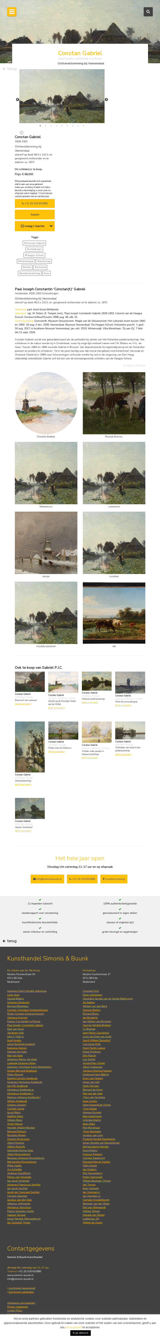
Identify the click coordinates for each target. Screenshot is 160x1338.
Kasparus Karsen (17, 1048)
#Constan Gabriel (34, 243)
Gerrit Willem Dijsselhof (96, 1040)
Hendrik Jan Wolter (94, 1215)
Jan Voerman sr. (92, 1196)
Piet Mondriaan (91, 1127)
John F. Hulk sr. (15, 1036)
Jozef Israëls (14, 1040)
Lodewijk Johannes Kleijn (21, 1063)
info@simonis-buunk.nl (20, 1279)
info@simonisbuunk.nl (47, 879)
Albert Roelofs (15, 1143)
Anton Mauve (15, 1124)
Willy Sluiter (90, 1165)
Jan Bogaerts (90, 1017)
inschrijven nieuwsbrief (21, 1288)
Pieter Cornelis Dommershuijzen (25, 1014)
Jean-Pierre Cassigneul (96, 1033)
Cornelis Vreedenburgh (96, 1200)
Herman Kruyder (92, 1112)
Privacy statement (17, 1307)
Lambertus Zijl (91, 1219)
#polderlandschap (29, 273)
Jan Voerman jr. (91, 1192)
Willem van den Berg (95, 1006)
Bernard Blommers (18, 1006)
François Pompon (92, 1154)
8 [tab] (78, 126)
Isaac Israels (90, 1101)
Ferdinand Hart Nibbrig (96, 1074)
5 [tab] (62, 126)
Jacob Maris (13, 1112)
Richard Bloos (91, 1014)
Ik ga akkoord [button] (80, 1333)
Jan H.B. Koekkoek (17, 1086)
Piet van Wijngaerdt (94, 1207)
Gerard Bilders (15, 998)
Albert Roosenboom (18, 1154)
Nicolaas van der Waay (96, 1203)
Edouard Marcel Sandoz (96, 1162)
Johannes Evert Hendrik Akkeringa (27, 991)
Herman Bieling (91, 1010)
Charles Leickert (16, 1105)
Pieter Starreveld (92, 1177)
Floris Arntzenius (92, 995)
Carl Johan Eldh (92, 1044)
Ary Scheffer (14, 1169)
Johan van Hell (91, 1082)
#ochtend (40, 267)
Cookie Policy (14, 1310)
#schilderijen (34, 249)
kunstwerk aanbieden (20, 1292)
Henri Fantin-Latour (94, 1048)
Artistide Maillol (92, 1120)
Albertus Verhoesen (18, 1203)
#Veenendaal (26, 261)
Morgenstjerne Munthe (96, 1146)
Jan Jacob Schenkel (18, 1181)
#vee (46, 273)
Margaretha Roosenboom (21, 1162)
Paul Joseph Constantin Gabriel (25, 1025)
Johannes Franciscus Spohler (24, 1184)
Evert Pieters (90, 1150)
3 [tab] (51, 126)
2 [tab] (45, 126)
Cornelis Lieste (15, 1108)
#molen (27, 267)
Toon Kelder (90, 1108)
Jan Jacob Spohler (17, 1188)
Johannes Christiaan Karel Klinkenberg (29, 1067)
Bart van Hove (15, 1029)
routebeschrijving (114, 879)
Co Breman (89, 1029)
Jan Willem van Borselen (97, 1021)
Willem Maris (14, 1120)
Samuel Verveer (16, 1215)
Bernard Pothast (16, 1131)
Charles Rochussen (18, 1139)
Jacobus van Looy (93, 1135)
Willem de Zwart (92, 1222)
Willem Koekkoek (17, 1101)
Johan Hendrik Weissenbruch (24, 1219)
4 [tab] (56, 126)
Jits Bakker (89, 1002)
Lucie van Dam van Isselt (97, 1036)
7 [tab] (73, 126)
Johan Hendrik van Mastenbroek (101, 1143)
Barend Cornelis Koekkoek (22, 1078)
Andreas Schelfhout (18, 1173)
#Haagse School (34, 255)
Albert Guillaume (92, 1067)
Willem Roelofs (16, 1146)
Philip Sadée (14, 1165)
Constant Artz (91, 991)
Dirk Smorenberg (92, 1173)
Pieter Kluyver (15, 1074)
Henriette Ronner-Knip (20, 1150)
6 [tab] (67, 126)
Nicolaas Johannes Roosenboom (25, 1158)
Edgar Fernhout (92, 1052)
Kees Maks (89, 1124)
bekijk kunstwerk (23, 703)
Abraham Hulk (15, 1033)
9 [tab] (84, 126)
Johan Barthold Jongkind (21, 1044)
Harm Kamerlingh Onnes (97, 1105)
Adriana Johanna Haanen (97, 1070)
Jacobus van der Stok (19, 1200)
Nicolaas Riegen (16, 1135)
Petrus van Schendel (19, 1177)
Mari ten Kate (15, 1055)
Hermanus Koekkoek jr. (20, 1093)
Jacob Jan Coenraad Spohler (23, 1192)
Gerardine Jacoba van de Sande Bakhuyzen (108, 998)
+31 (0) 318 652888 (34, 203)
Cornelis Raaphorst (94, 1158)
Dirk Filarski (89, 1055)
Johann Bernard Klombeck (22, 1070)
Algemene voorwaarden (21, 1303)
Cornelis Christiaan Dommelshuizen (27, 1010)
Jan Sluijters (90, 1169)
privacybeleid (73, 1327)
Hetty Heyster (91, 1086)
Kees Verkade (91, 1188)
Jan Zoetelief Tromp (18, 1222)
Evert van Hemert (93, 1078)
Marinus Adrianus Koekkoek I (23, 1097)
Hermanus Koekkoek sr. (20, 1089)
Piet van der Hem (93, 1093)
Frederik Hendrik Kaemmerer (99, 1139)
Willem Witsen (91, 1211)
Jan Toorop (89, 1184)
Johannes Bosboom (18, 1002)
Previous (17, 99)
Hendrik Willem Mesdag (21, 1127)
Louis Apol (13, 995)
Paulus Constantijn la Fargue (23, 1021)
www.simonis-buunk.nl (20, 1275)
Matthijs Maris (15, 1116)
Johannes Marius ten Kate (22, 1059)
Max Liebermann (92, 1116)
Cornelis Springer (17, 1196)
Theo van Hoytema (94, 1097)
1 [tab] (40, 126)
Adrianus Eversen (17, 1017)
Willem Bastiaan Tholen (97, 1181)
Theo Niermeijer (92, 1131)
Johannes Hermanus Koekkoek (24, 1082)
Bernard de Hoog (93, 1089)
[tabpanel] (62, 96)
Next (106, 99)
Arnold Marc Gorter (94, 1063)
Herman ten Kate (17, 1052)
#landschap (44, 261)
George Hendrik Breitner (97, 1025)
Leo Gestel (89, 1059)
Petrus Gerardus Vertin (20, 1211)
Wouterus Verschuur (19, 1207)
